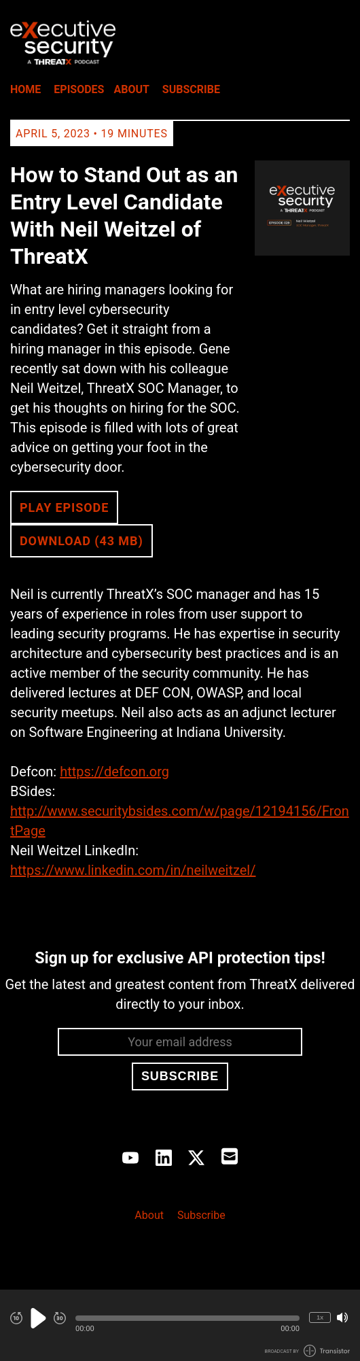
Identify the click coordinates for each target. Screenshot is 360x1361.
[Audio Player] (180, 1325)
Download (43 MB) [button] (81, 541)
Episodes (79, 89)
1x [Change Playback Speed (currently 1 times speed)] (320, 1317)
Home (25, 89)
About (131, 89)
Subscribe (191, 89)
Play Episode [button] (64, 507)
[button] (187, 1318)
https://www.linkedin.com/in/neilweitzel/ (132, 870)
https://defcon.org (114, 771)
